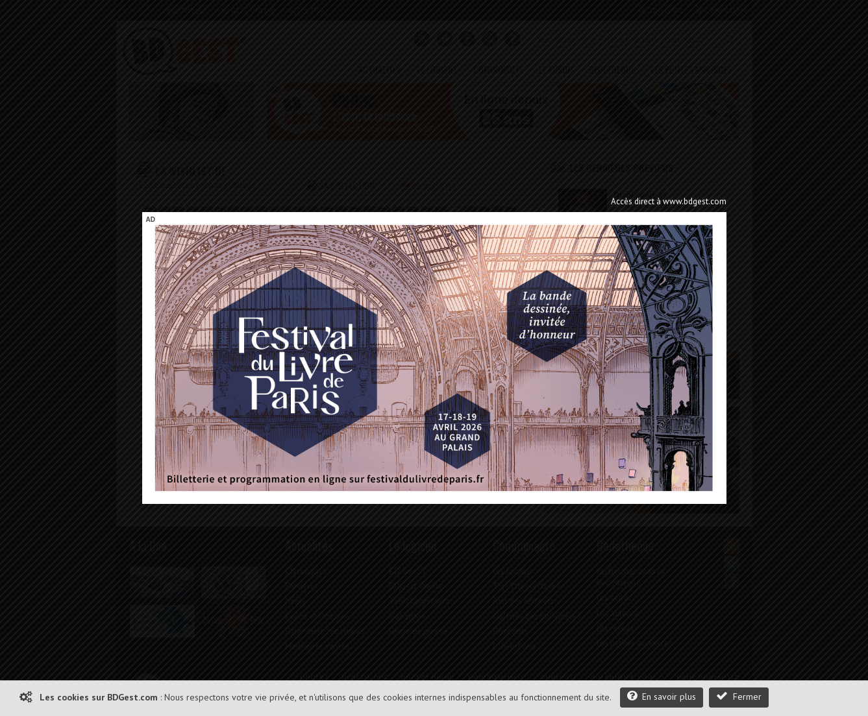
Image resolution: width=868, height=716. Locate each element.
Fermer (739, 696)
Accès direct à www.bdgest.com (668, 201)
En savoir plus (661, 696)
